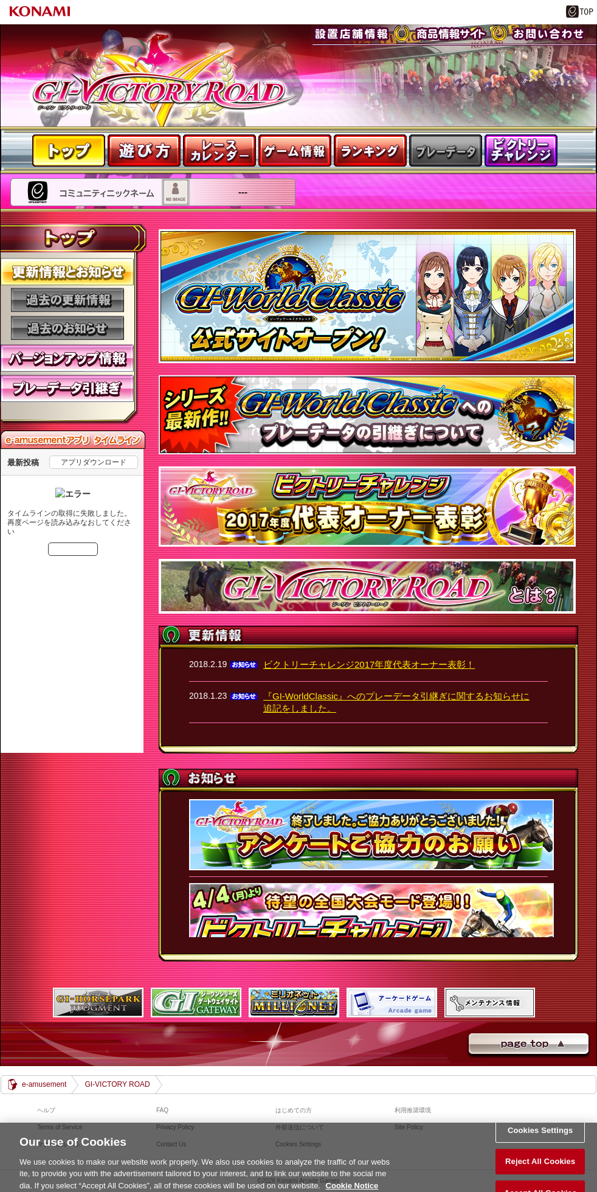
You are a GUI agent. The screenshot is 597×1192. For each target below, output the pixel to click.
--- (14, 212)
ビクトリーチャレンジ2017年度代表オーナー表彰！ (369, 664)
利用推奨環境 (413, 1110)
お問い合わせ (526, 48)
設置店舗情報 (332, 48)
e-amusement (44, 1084)
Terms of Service (59, 1127)
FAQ (162, 1110)
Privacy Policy (175, 1127)
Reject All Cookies (540, 1170)
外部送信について (299, 1127)
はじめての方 (293, 1110)
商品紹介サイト (434, 48)
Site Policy (409, 1127)
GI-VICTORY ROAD (117, 1084)
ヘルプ (46, 1110)
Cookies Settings (540, 1139)
